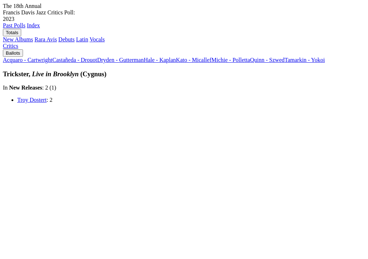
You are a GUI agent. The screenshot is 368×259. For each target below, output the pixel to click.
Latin (82, 39)
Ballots (13, 53)
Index (33, 25)
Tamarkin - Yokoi (305, 60)
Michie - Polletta (230, 60)
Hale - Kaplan (160, 60)
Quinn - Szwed (267, 60)
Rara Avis (45, 39)
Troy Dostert (32, 100)
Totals (12, 32)
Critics (10, 46)
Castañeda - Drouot (74, 60)
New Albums (18, 39)
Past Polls (14, 25)
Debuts (66, 39)
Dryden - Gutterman (120, 60)
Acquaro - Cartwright (27, 60)
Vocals (97, 39)
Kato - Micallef (194, 60)
